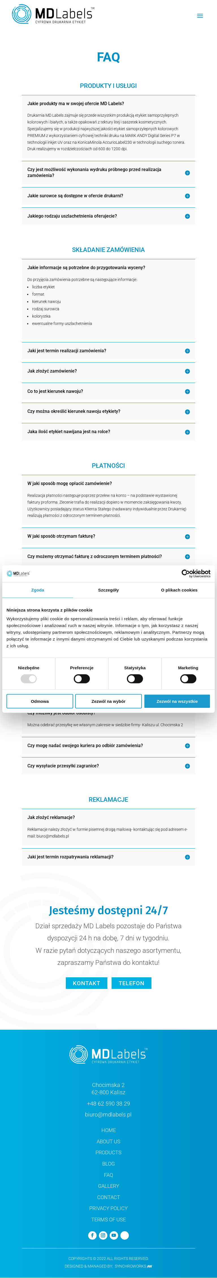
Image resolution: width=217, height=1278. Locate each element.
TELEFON (132, 983)
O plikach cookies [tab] (179, 589)
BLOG (108, 1164)
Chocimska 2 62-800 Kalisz (108, 1089)
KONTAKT (86, 983)
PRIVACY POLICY (108, 1208)
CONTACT (108, 1197)
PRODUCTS (108, 1153)
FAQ (108, 1175)
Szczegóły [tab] (108, 589)
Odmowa (40, 701)
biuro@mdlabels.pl (108, 1114)
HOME (108, 1130)
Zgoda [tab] (37, 589)
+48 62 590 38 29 (108, 1103)
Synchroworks (133, 1266)
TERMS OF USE (108, 1219)
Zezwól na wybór (108, 701)
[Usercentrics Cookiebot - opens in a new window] (186, 573)
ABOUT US (108, 1141)
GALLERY (108, 1186)
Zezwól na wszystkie (177, 701)
